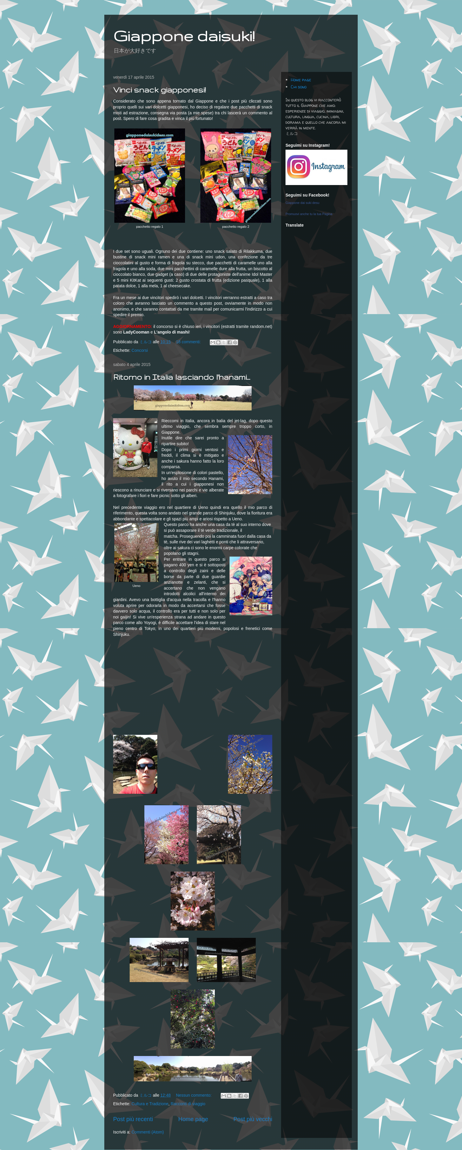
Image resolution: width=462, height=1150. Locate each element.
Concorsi (139, 350)
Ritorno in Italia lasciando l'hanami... (181, 377)
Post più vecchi (252, 1119)
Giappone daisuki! (184, 35)
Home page (193, 1119)
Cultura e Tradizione (149, 1103)
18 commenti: (189, 341)
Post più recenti (133, 1119)
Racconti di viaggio (188, 1103)
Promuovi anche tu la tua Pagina (309, 214)
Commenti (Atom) (147, 1132)
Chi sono (298, 87)
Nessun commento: (194, 1095)
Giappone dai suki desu (302, 202)
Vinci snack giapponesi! (159, 89)
